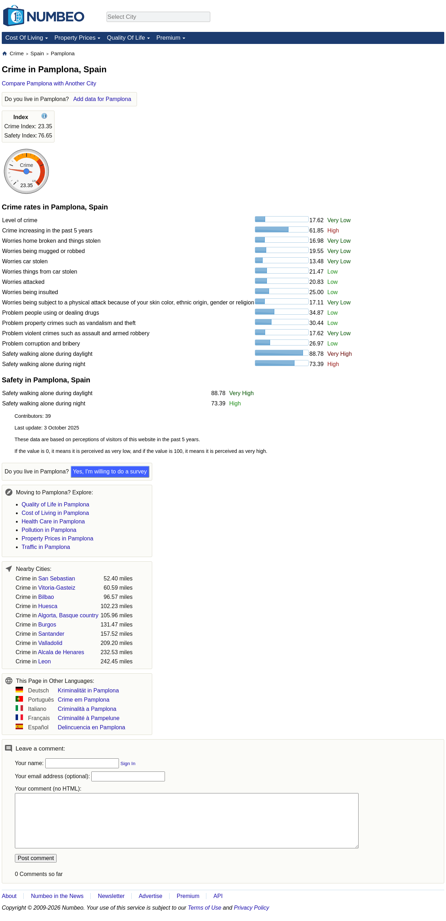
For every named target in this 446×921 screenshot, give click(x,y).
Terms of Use (205, 908)
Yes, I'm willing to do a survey (110, 471)
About (9, 896)
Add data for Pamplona (102, 99)
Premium (168, 37)
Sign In (127, 763)
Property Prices (75, 37)
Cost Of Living (24, 37)
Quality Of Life (126, 37)
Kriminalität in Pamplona (88, 690)
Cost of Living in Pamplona (55, 513)
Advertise (150, 896)
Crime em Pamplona (83, 700)
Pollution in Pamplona (49, 530)
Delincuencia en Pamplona (91, 727)
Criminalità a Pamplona (87, 709)
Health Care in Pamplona (53, 521)
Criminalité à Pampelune (88, 718)
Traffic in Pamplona (46, 547)
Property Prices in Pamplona (57, 538)
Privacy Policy (251, 908)
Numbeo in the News (57, 896)
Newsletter (111, 896)
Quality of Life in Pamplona (55, 504)
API (218, 896)
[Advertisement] (391, 94)
